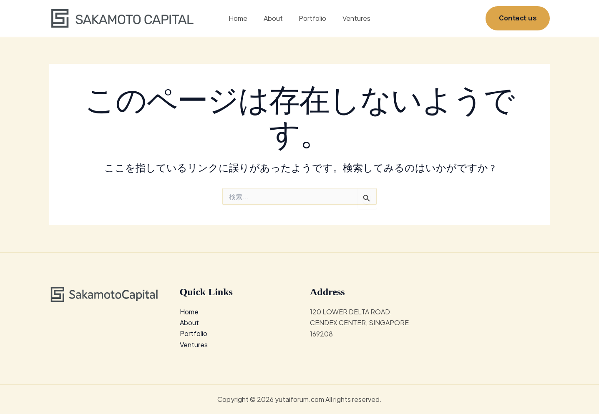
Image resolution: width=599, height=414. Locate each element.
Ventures (352, 18)
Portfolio (311, 18)
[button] (518, 18)
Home (242, 18)
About (274, 18)
